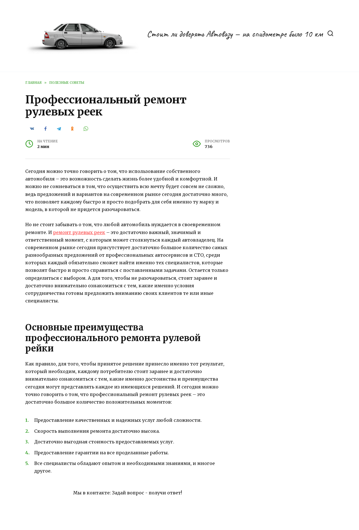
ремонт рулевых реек (79, 232)
